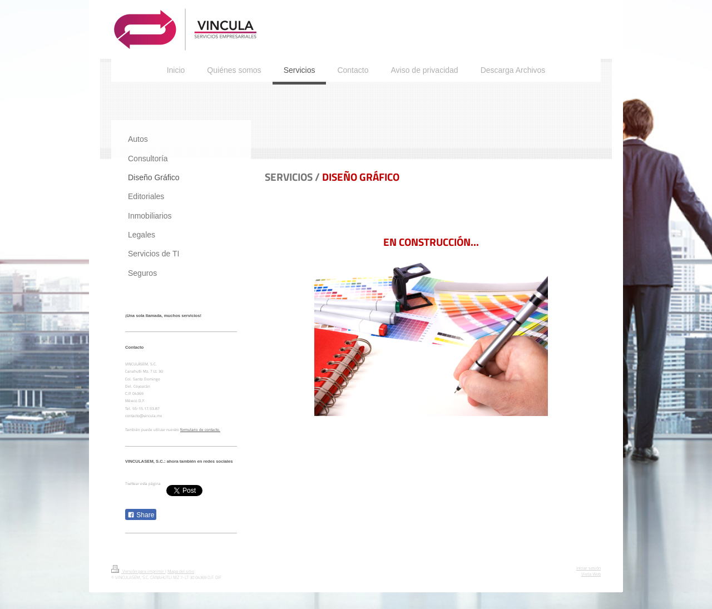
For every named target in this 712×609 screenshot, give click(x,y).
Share (140, 515)
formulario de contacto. (200, 430)
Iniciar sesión (588, 568)
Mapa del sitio (180, 571)
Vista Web (591, 574)
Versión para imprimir (138, 571)
